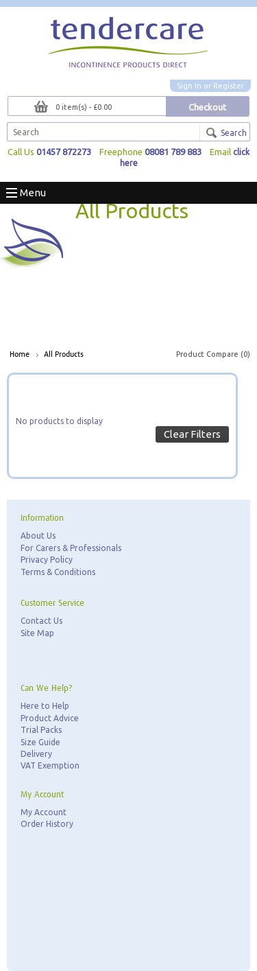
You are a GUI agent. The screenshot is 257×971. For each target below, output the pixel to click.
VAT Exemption (50, 765)
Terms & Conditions (58, 572)
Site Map (37, 633)
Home (19, 355)
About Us (38, 535)
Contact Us (41, 620)
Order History (47, 823)
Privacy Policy (47, 559)
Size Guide (40, 742)
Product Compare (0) (213, 354)
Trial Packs (41, 729)
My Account (43, 812)
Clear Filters (192, 434)
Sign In (189, 86)
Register (228, 86)
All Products (64, 355)
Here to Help (45, 705)
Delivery (36, 753)
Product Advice (50, 718)
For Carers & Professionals (71, 547)
